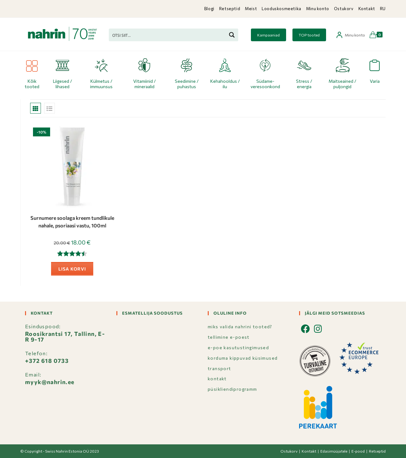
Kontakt (366, 8)
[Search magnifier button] (232, 35)
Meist (251, 8)
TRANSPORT (219, 368)
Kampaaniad (268, 35)
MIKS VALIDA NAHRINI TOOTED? (240, 326)
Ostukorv (344, 8)
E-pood (358, 451)
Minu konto (317, 8)
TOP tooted (309, 35)
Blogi (209, 8)
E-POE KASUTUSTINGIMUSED (238, 347)
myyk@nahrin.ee (50, 381)
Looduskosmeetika (281, 8)
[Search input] (167, 35)
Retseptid (229, 8)
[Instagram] (318, 329)
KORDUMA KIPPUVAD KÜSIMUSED (243, 358)
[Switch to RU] (383, 8)
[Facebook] (305, 329)
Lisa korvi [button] (72, 269)
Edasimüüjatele (333, 451)
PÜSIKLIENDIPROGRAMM (232, 389)
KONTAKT (217, 378)
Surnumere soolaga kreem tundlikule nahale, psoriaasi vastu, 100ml (72, 221)
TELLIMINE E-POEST (229, 337)
